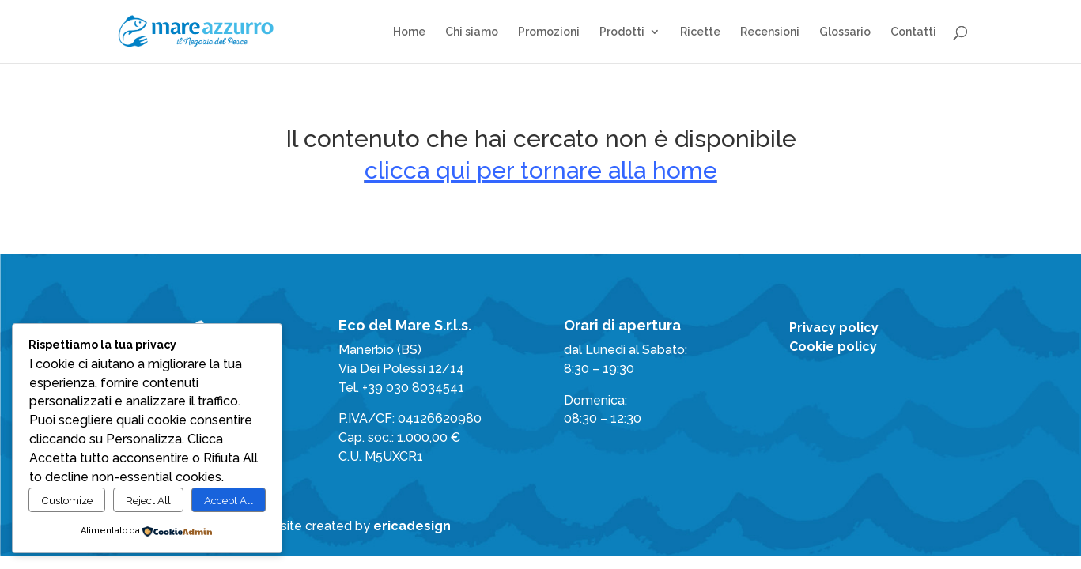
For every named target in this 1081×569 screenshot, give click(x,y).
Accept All (228, 500)
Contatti (913, 32)
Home (409, 32)
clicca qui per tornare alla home (541, 170)
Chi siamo (471, 32)
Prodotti (621, 32)
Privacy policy (834, 327)
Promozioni (549, 32)
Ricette (700, 32)
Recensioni (769, 32)
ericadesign (412, 525)
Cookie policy (833, 346)
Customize (67, 500)
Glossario (845, 32)
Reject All (148, 500)
